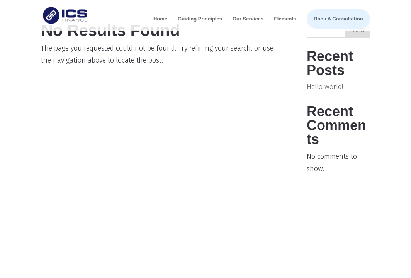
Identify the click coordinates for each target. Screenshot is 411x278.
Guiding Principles (200, 19)
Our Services (248, 19)
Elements (285, 19)
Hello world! (325, 87)
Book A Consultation (338, 19)
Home (160, 19)
